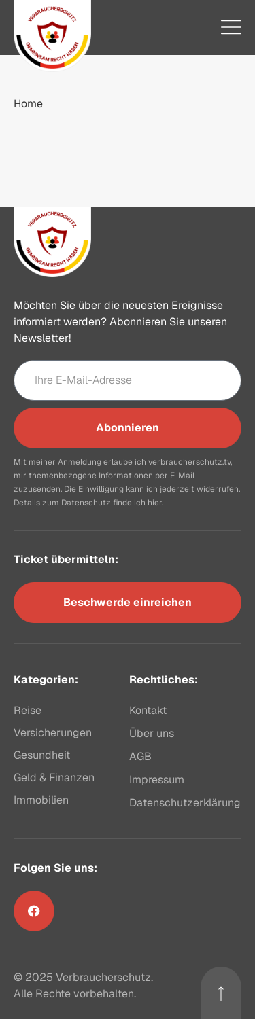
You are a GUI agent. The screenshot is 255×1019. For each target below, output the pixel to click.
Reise (27, 710)
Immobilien (41, 800)
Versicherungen (53, 733)
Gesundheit (42, 755)
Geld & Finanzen (54, 777)
